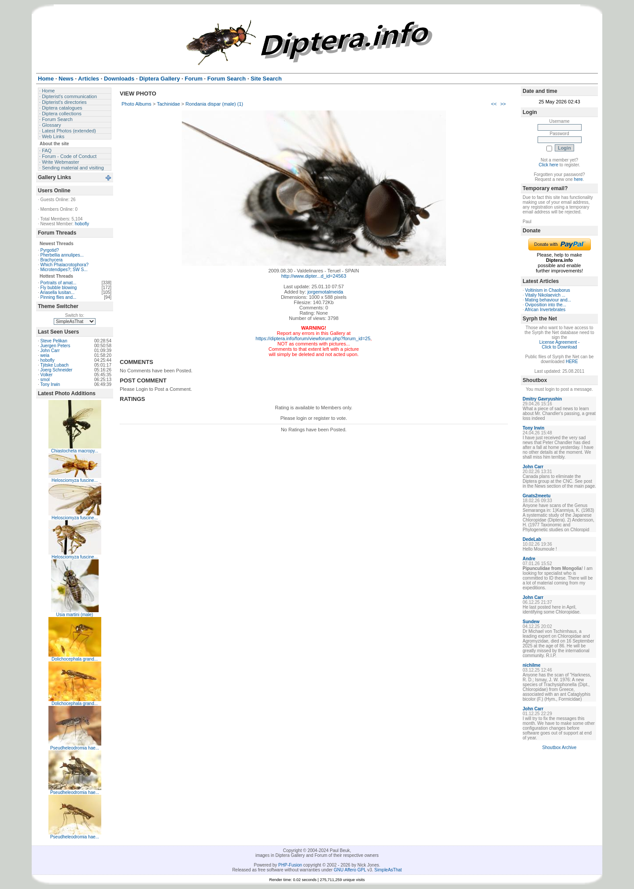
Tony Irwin (50, 384)
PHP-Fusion (290, 865)
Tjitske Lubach (54, 365)
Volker (47, 374)
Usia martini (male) (74, 614)
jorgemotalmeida (325, 291)
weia (45, 355)
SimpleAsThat (388, 869)
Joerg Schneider (57, 369)
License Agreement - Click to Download (559, 344)
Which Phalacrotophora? (65, 264)
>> (503, 104)
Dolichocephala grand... (75, 659)
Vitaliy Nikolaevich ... (545, 295)
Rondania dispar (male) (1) (214, 104)
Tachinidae (168, 104)
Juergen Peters (55, 345)
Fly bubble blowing (59, 287)
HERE (572, 361)
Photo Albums (136, 104)
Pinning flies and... (59, 297)
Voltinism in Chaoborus (547, 290)
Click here (548, 164)
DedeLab (532, 539)
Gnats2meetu (536, 495)
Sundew (531, 621)
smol (45, 379)
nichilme (532, 665)
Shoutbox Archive (559, 747)
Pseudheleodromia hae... (74, 748)
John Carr (50, 350)
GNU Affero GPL (350, 869)
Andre (529, 558)
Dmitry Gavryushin (542, 399)
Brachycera (52, 259)
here (578, 179)
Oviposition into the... (545, 304)
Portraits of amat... (59, 282)
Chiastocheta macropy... (74, 450)
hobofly (82, 223)
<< (494, 104)
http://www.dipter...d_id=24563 (313, 276)
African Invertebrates (545, 309)
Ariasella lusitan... (57, 292)
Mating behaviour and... (548, 300)
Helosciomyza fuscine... (75, 480)
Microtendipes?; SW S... (64, 269)
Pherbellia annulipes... (62, 255)
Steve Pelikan (54, 340)
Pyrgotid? (50, 250)
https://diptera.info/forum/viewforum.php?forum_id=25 (313, 338)
